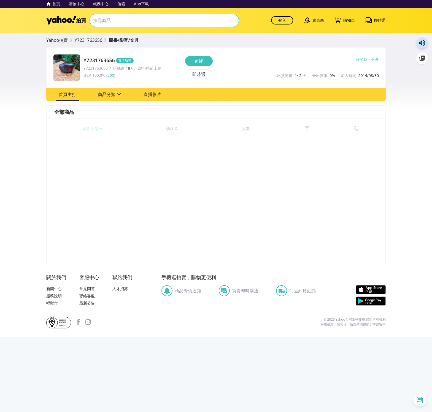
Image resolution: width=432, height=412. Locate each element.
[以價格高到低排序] (331, 128)
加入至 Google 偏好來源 (422, 58)
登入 (282, 20)
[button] (67, 94)
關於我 (361, 59)
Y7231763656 (88, 40)
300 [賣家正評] (110, 75)
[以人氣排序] (351, 128)
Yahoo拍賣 (66, 20)
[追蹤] (199, 61)
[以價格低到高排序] (305, 128)
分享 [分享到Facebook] (375, 59)
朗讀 (422, 42)
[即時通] (199, 74)
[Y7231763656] (132, 60)
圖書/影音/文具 (124, 40)
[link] (364, 128)
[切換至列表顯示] (375, 128)
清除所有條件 (88, 399)
